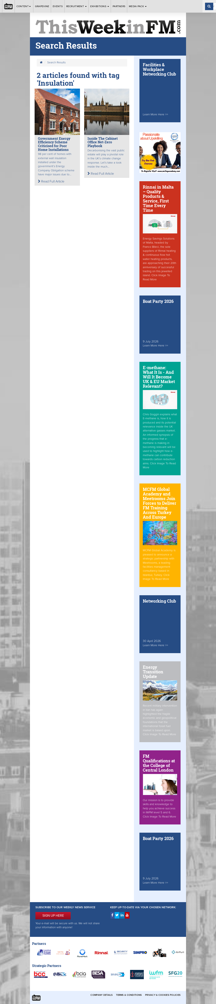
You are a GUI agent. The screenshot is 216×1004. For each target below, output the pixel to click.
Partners (119, 6)
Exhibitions (99, 6)
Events (58, 6)
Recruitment (76, 6)
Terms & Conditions (129, 995)
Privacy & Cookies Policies (163, 995)
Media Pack (138, 6)
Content (23, 6)
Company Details (101, 995)
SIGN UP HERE (53, 915)
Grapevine (42, 6)
